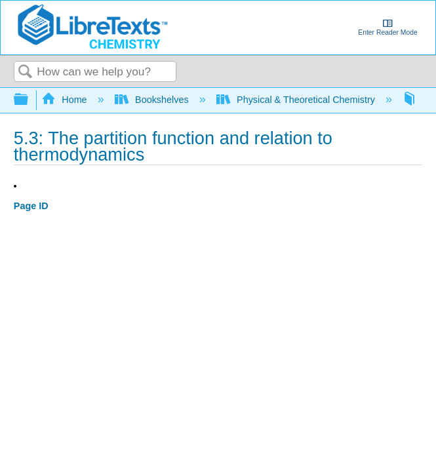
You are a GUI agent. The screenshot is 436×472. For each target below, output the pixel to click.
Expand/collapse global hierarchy (29, 100)
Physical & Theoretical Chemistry (297, 99)
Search (25, 72)
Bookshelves (153, 99)
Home (65, 99)
